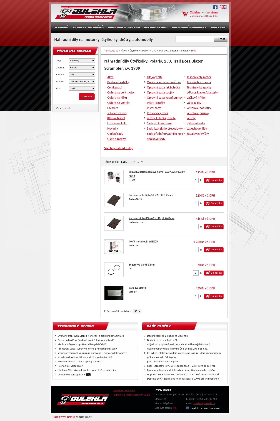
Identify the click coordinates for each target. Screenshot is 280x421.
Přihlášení (195, 12)
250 (154, 50)
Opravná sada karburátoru (164, 82)
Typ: (58, 60)
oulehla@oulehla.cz (204, 403)
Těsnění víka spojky (199, 87)
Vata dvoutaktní (138, 287)
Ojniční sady (115, 134)
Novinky (112, 128)
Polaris (146, 50)
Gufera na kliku (117, 98)
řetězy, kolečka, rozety (161, 118)
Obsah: (60, 74)
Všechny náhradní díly (118, 148)
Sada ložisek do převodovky (165, 128)
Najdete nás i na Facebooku (203, 408)
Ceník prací (114, 87)
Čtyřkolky (135, 50)
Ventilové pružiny (198, 113)
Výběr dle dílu (63, 108)
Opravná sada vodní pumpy (164, 98)
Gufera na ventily (118, 103)
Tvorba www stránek (63, 416)
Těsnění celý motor (199, 77)
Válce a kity (194, 103)
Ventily (191, 118)
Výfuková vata (196, 123)
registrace (212, 12)
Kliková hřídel (116, 118)
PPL (174, 407)
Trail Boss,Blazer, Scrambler (173, 50)
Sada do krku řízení (159, 123)
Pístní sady (154, 108)
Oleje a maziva (116, 139)
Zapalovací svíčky (198, 134)
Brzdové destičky (118, 82)
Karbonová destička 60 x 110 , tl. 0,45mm (151, 218)
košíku (195, 16)
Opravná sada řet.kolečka (163, 87)
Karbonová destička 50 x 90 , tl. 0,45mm (151, 195)
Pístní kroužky (156, 103)
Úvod (124, 50)
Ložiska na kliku (117, 123)
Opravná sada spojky (160, 92)
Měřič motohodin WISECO (143, 241)
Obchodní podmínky (124, 390)
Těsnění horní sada (199, 82)
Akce (110, 77)
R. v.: (58, 88)
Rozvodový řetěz (157, 113)
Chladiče (112, 108)
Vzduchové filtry (197, 128)
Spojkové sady (156, 139)
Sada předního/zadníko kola (165, 134)
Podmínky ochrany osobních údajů (131, 394)
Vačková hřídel (196, 98)
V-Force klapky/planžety (202, 92)
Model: (60, 81)
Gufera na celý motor (121, 92)
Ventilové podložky (199, 108)
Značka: (60, 67)
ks (201, 180)
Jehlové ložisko (116, 113)
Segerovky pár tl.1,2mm (142, 264)
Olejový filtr (154, 77)
